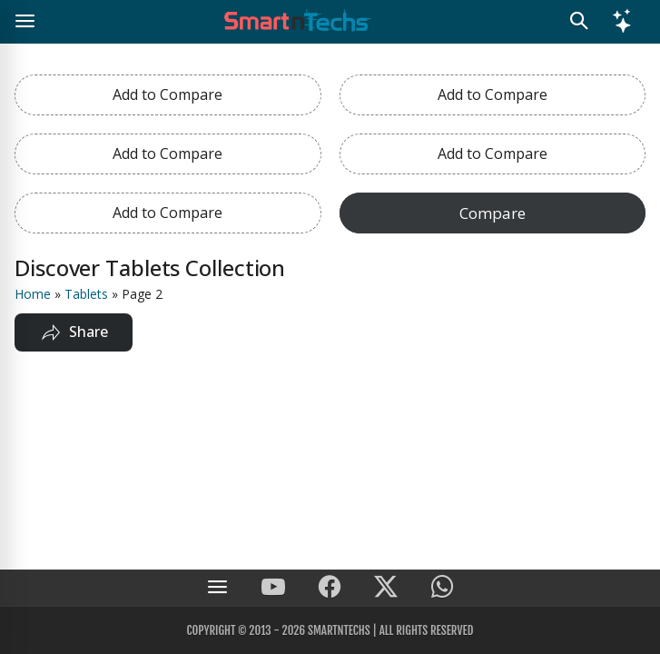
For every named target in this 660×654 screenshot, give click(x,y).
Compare (492, 213)
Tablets (86, 293)
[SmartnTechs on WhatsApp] (442, 588)
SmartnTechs (339, 630)
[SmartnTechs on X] (386, 588)
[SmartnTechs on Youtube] (273, 588)
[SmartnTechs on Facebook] (329, 588)
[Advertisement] (330, 500)
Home (33, 293)
